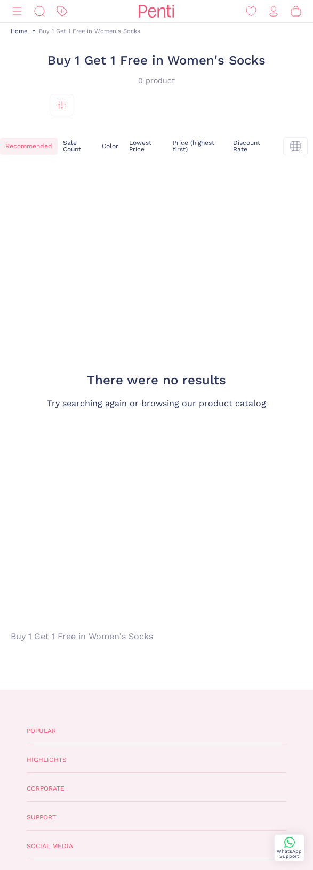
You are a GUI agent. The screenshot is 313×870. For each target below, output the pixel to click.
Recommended (28, 146)
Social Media (50, 846)
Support (41, 817)
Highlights (47, 759)
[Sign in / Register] (273, 11)
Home (19, 31)
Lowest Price (140, 146)
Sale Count (72, 146)
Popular (41, 731)
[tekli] (295, 146)
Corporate (46, 788)
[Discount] (61, 11)
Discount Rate (246, 146)
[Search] (39, 11)
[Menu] (17, 11)
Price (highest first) (193, 146)
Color (110, 146)
